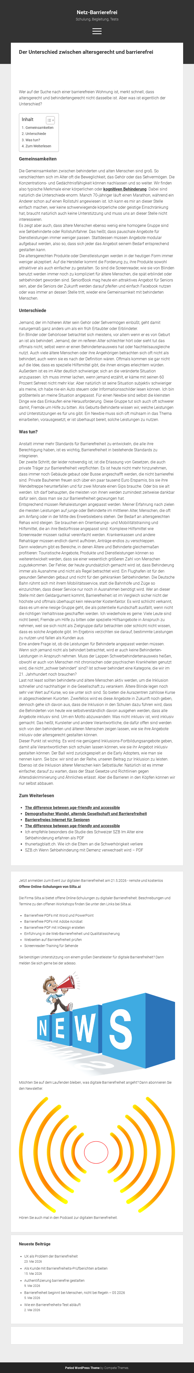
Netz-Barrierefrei (97, 12)
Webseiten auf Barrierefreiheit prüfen (53, 940)
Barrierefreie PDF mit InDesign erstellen (54, 928)
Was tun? (33, 140)
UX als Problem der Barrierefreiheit (51, 1256)
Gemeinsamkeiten (40, 128)
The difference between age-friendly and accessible (72, 807)
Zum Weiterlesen (38, 146)
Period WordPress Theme (82, 1368)
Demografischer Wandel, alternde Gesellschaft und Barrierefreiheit (86, 813)
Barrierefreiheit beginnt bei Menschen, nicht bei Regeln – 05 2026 (74, 1293)
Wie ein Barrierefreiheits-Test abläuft (52, 1305)
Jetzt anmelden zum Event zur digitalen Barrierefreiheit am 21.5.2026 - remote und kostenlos (91, 881)
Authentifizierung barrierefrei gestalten (54, 1281)
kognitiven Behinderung (125, 189)
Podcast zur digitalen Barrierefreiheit (88, 1218)
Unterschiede (36, 134)
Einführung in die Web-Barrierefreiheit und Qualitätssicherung (72, 934)
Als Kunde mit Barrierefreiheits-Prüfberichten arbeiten (66, 1268)
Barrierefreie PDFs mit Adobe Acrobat (53, 921)
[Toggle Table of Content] (48, 120)
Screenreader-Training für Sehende (51, 946)
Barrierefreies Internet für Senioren (57, 819)
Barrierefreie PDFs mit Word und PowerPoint (59, 915)
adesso (70, 963)
